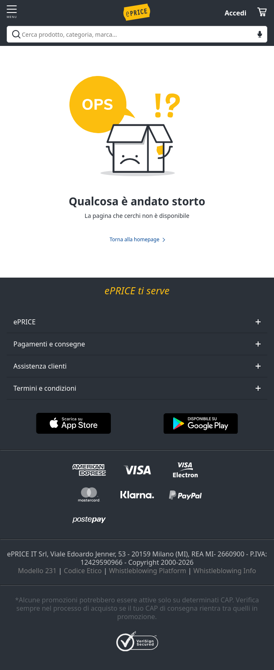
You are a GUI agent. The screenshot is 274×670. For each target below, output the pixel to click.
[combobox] (137, 34)
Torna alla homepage (134, 239)
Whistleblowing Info (224, 570)
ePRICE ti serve (137, 290)
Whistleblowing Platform (147, 570)
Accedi (235, 13)
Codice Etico (83, 570)
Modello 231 (37, 570)
